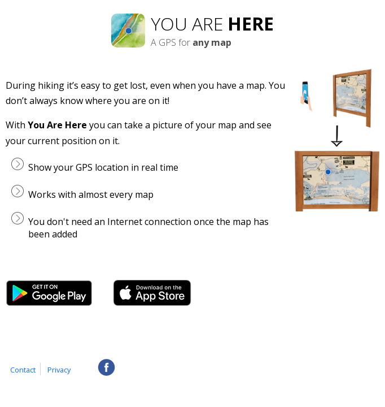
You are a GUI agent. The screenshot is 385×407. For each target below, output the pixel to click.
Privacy (59, 370)
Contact (23, 370)
